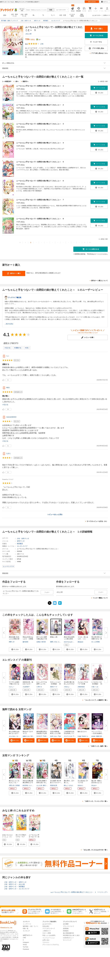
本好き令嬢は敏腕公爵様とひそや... (28, 782)
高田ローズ (53, 687)
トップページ (27, 924)
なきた (8, 453)
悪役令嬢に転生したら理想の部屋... (14, 639)
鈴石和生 (25, 785)
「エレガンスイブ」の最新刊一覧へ (96, 700)
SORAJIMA (34, 736)
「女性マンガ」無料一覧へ (99, 746)
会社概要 (66, 924)
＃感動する (17, 348)
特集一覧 (25, 928)
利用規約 (66, 931)
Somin (84, 736)
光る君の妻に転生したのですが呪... (69, 684)
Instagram (26, 942)
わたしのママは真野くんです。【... (41, 684)
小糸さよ (66, 687)
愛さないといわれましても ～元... (14, 782)
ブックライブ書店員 (14, 297)
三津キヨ (39, 687)
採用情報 (66, 928)
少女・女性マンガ (24, 15)
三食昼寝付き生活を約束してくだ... (69, 733)
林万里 (44, 642)
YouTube (25, 947)
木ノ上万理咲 (95, 642)
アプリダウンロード (49, 928)
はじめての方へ (96, 15)
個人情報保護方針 (68, 933)
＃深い (27, 348)
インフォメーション (49, 938)
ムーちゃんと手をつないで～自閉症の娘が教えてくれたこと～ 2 (40, 105)
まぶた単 (39, 785)
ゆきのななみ (68, 642)
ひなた (71, 785)
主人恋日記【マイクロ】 (83, 781)
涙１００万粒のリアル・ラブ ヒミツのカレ (21, 836)
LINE (24, 937)
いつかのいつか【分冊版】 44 (96, 683)
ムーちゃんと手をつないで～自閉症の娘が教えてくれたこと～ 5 (40, 162)
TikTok (25, 944)
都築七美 (99, 736)
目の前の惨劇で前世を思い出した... (41, 782)
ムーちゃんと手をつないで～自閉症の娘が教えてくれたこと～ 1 (40, 86)
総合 (4, 15)
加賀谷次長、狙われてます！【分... (28, 684)
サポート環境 (47, 933)
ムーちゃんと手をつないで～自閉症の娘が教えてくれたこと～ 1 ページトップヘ (79, 892)
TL (43, 15)
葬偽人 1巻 (53, 637)
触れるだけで (82, 731)
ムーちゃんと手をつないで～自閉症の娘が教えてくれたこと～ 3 (40, 124)
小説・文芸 (62, 15)
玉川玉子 (39, 736)
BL (34, 15)
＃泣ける (7, 348)
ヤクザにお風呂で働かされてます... (14, 684)
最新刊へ (26, 81)
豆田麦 (17, 785)
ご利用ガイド (106, 15)
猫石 (44, 785)
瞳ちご (66, 785)
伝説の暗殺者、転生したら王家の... (55, 733)
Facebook (26, 949)
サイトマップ (67, 940)
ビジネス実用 (72, 15)
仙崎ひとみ (26, 736)
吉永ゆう (80, 785)
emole (93, 736)
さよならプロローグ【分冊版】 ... (83, 684)
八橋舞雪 (61, 642)
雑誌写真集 (82, 15)
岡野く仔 (11, 642)
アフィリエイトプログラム (51, 944)
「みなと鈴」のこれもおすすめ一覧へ (95, 850)
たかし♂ (11, 687)
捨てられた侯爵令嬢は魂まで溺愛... (41, 639)
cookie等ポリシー (68, 938)
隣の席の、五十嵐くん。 (69, 781)
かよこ (19, 736)
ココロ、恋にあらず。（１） (83, 638)
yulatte (89, 736)
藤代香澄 (25, 642)
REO (8, 387)
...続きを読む (9, 324)
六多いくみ (94, 687)
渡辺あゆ (80, 642)
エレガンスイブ (22, 546)
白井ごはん (53, 736)
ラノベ (53, 15)
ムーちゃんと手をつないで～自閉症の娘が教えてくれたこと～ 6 (40, 181)
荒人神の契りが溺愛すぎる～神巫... (96, 639)
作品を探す (46, 926)
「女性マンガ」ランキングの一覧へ (96, 801)
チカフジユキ (68, 736)
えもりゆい (12, 736)
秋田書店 (20, 543)
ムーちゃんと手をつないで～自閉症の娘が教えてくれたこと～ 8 (40, 219)
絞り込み (22, 9)
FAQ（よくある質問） (49, 935)
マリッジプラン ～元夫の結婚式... (97, 732)
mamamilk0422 (11, 417)
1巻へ (17, 81)
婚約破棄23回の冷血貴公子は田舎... (41, 733)
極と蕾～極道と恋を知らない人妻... (96, 782)
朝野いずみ (53, 642)
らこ (7, 356)
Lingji (79, 736)
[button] (15, 649)
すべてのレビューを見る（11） (97, 521)
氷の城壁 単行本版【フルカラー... (56, 781)
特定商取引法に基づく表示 (71, 935)
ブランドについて (68, 926)
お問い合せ (46, 940)
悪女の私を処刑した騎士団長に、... (69, 639)
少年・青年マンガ (14, 15)
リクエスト (46, 942)
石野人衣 (11, 785)
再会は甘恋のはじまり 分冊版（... (28, 639)
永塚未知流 (81, 687)
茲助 (48, 785)
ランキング (26, 931)
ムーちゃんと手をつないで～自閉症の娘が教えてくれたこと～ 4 (40, 143)
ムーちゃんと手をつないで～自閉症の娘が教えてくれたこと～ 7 (40, 200)
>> (90, 242)
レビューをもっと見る (55, 514)
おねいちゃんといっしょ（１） (7, 836)
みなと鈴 (29, 34)
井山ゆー (94, 785)
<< (20, 242)
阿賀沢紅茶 (53, 785)
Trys (59, 736)
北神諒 (38, 642)
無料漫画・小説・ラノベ (30, 926)
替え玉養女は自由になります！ (14, 732)
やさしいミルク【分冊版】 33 (55, 683)
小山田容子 (26, 687)
